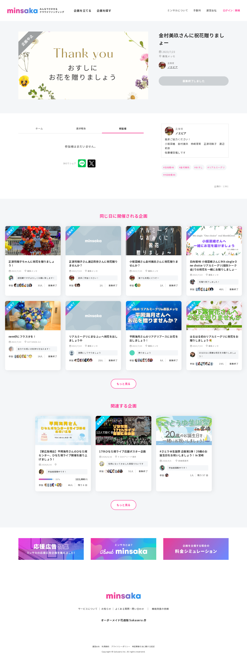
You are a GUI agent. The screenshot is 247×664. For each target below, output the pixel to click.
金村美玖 (184, 167)
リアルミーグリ (217, 167)
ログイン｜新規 (231, 10)
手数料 (197, 10)
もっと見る (123, 384)
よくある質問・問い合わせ (130, 601)
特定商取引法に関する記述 (143, 646)
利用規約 (105, 646)
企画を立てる (82, 10)
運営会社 (211, 10)
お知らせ (105, 601)
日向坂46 (169, 167)
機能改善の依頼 (162, 601)
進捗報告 (81, 128)
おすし (199, 167)
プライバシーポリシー (120, 646)
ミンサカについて (177, 10)
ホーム (39, 128)
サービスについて (86, 601)
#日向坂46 (170, 174)
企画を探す (104, 10)
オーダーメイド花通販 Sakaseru (124, 613)
